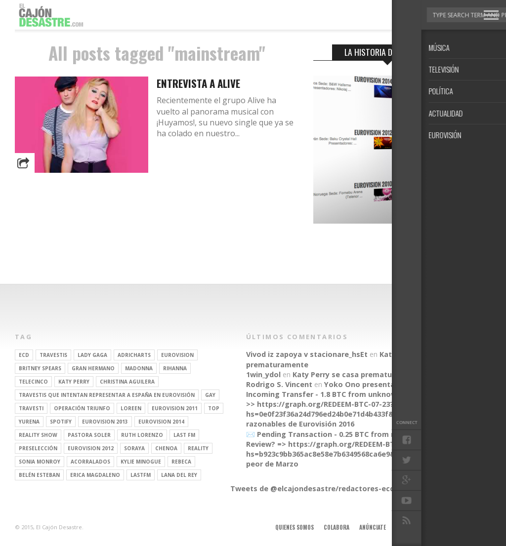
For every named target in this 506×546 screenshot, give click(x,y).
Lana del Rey (179, 474)
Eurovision (177, 354)
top (213, 408)
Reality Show (38, 434)
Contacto (448, 527)
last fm (184, 434)
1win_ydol (263, 374)
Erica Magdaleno (95, 474)
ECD (24, 354)
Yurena (29, 421)
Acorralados (90, 461)
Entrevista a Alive (198, 83)
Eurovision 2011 (175, 408)
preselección (38, 448)
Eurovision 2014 (161, 421)
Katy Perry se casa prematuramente (358, 374)
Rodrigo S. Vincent (279, 384)
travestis (53, 354)
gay (210, 394)
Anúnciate (372, 527)
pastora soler (89, 434)
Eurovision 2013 (105, 421)
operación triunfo (82, 408)
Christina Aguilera (127, 381)
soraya (134, 448)
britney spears (40, 368)
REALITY (198, 448)
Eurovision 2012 (91, 448)
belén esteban (39, 474)
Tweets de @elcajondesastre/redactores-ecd (312, 488)
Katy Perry (73, 381)
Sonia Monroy (39, 461)
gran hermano (93, 368)
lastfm (140, 474)
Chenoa (166, 448)
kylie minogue (141, 461)
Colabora (336, 527)
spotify (61, 421)
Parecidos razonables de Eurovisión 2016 (343, 419)
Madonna (139, 368)
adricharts (134, 354)
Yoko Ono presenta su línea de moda (391, 384)
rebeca (181, 461)
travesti (31, 408)
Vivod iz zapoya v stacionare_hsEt (307, 354)
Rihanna (175, 368)
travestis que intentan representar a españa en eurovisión (107, 394)
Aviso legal (410, 527)
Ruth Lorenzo (142, 434)
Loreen (131, 408)
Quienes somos (294, 527)
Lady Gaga (92, 354)
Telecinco (33, 381)
